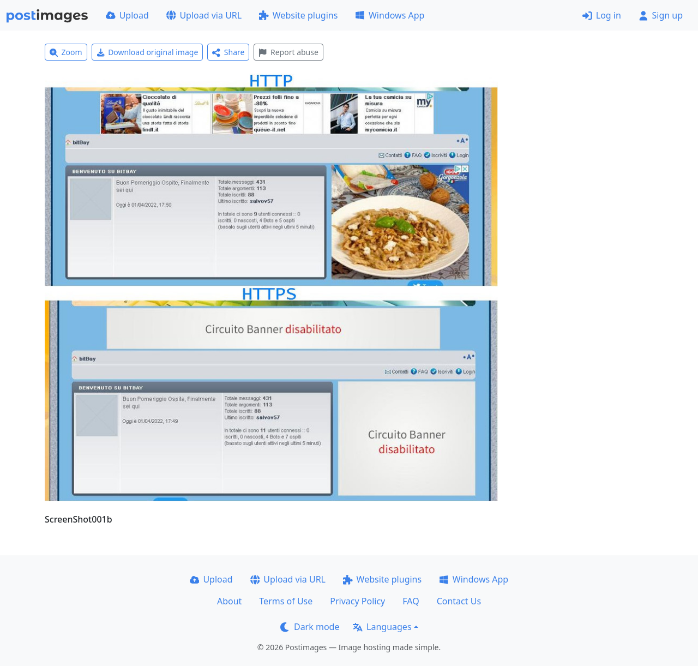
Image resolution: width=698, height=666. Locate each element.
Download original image (147, 52)
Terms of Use (285, 601)
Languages (382, 627)
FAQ (410, 601)
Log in (601, 15)
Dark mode (309, 627)
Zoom (66, 52)
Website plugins (298, 15)
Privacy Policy (357, 601)
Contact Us (459, 601)
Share (228, 52)
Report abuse (288, 52)
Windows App (389, 15)
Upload (127, 15)
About (229, 601)
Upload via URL (204, 15)
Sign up (661, 15)
